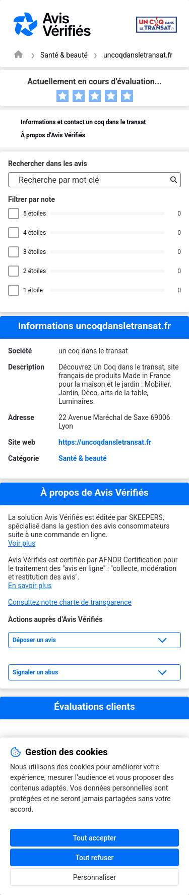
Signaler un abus (35, 672)
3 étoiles (34, 251)
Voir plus (21, 543)
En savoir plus (29, 586)
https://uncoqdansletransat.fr (104, 442)
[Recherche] (171, 180)
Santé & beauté (64, 55)
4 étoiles (34, 232)
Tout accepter (94, 838)
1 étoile (34, 290)
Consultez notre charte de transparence (70, 602)
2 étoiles (34, 271)
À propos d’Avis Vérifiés (53, 135)
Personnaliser (94, 877)
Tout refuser (94, 858)
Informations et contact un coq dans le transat (83, 122)
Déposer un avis (34, 640)
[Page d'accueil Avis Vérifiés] (18, 54)
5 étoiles (34, 213)
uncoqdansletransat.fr (137, 55)
